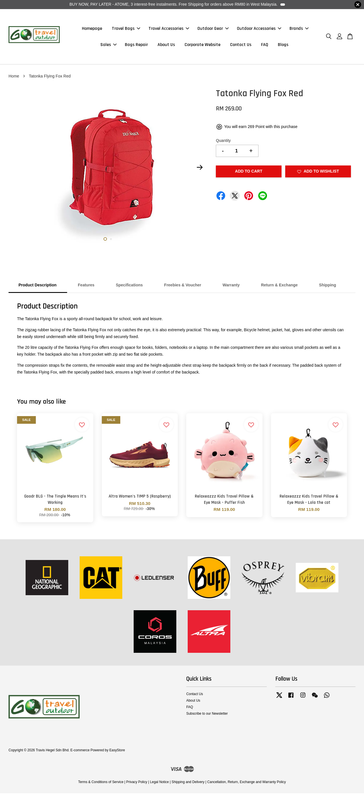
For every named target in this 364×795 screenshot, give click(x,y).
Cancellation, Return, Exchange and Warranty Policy (246, 784)
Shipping (327, 286)
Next (200, 169)
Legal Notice (159, 784)
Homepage (92, 29)
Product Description (37, 286)
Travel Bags (126, 29)
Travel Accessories (168, 29)
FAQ (264, 46)
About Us (166, 46)
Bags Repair (136, 46)
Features (86, 286)
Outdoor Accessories (259, 29)
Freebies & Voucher (182, 286)
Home (14, 77)
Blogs (283, 46)
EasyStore (117, 752)
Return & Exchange (279, 286)
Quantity (223, 142)
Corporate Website (202, 46)
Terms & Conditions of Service (100, 784)
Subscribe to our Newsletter (207, 715)
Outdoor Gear (213, 29)
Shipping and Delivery (187, 784)
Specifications (129, 286)
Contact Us (240, 46)
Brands (299, 29)
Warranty (231, 286)
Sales (108, 46)
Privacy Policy (136, 784)
